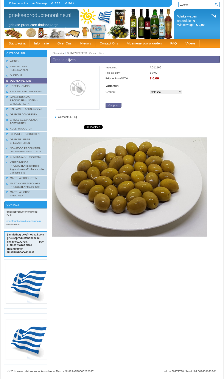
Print (71, 3)
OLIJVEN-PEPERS (77, 53)
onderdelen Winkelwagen (191, 21)
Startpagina (59, 53)
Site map (41, 3)
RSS (57, 3)
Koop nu (113, 105)
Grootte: (110, 91)
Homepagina (20, 3)
